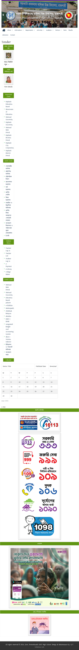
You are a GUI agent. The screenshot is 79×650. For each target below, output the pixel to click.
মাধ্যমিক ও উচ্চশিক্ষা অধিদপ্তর (9, 205)
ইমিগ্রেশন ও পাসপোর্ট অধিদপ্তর (9, 347)
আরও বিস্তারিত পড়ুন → (8, 63)
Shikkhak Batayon (9, 312)
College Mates (8, 273)
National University (9, 118)
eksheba (8, 316)
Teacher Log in (8, 249)
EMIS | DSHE (8, 320)
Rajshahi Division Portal (8, 137)
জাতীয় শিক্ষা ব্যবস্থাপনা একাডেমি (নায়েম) (8, 215)
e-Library (9, 269)
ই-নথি (7, 236)
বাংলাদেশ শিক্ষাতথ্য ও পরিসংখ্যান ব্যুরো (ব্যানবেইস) (9, 228)
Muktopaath (10, 308)
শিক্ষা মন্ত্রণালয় (8, 198)
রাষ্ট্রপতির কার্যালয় (8, 172)
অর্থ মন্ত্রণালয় (8, 188)
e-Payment (9, 265)
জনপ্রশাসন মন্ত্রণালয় (9, 183)
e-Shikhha (9, 305)
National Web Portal (8, 130)
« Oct (3, 407)
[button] (3, 15)
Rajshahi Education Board (9, 104)
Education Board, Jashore (9, 300)
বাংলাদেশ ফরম (8, 353)
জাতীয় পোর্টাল (8, 193)
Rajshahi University (9, 123)
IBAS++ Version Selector (8, 339)
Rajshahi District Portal (8, 153)
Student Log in (8, 259)
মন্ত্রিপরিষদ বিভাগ (9, 177)
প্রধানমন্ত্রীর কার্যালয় (9, 167)
